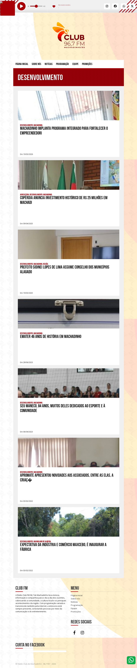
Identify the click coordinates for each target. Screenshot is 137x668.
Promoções (87, 64)
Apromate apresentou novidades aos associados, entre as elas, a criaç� (66, 477)
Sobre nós (36, 64)
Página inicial (21, 64)
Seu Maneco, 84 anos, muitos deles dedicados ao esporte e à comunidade (62, 408)
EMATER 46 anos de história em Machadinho (50, 336)
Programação (62, 64)
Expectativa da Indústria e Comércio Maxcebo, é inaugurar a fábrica (63, 547)
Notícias (48, 64)
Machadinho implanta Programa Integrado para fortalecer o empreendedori (64, 130)
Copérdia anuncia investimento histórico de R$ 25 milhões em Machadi (64, 200)
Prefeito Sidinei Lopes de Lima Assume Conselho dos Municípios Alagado (64, 269)
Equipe (75, 64)
